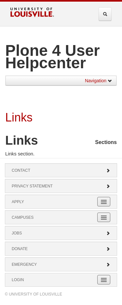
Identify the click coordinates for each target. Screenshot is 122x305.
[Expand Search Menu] (105, 14)
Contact (61, 170)
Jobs (61, 233)
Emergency (61, 264)
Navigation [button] (98, 80)
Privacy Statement (61, 186)
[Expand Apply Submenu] (103, 201)
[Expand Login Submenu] (103, 279)
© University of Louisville (33, 294)
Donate (61, 249)
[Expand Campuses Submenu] (103, 217)
